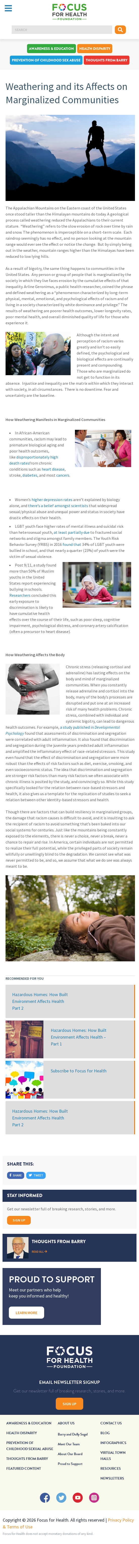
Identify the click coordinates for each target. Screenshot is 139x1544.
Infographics (113, 1443)
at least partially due (72, 532)
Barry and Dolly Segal (73, 1434)
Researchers (20, 595)
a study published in (77, 727)
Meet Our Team (69, 1444)
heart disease (53, 469)
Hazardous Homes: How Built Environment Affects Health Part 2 (40, 1001)
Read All (39, 1251)
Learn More (26, 1312)
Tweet (36, 1175)
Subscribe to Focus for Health (78, 1071)
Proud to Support (70, 1463)
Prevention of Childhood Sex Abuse (46, 60)
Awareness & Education (51, 48)
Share (16, 1175)
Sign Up (19, 1220)
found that (72, 544)
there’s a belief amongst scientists (58, 505)
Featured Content (23, 1468)
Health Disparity (94, 48)
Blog (105, 1433)
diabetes (29, 475)
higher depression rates (52, 499)
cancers (62, 475)
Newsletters (112, 1478)
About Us (66, 1423)
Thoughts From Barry (106, 60)
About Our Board (70, 1454)
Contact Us (111, 1423)
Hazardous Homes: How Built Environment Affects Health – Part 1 (78, 1037)
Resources (110, 1468)
